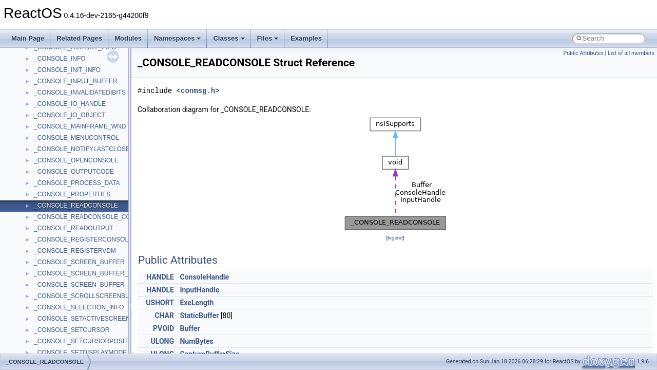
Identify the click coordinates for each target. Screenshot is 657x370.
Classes (228, 38)
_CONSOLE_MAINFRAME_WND (80, 126)
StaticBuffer (199, 315)
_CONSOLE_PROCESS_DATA (77, 183)
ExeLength (197, 303)
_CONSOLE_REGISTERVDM (75, 250)
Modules (128, 38)
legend (395, 237)
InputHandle (199, 290)
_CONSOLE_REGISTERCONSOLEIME (88, 239)
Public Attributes (583, 53)
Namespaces (177, 38)
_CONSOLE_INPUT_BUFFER (76, 81)
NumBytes (196, 341)
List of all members (631, 53)
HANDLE (160, 277)
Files (268, 38)
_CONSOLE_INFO (60, 58)
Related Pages (79, 38)
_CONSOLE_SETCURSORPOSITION (86, 341)
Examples (306, 38)
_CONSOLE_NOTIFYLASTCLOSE (82, 149)
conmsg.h (198, 91)
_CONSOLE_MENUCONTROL (76, 137)
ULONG (162, 341)
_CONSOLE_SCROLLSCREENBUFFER (90, 296)
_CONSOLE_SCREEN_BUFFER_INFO (88, 273)
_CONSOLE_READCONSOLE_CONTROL (92, 216)
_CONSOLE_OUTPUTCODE (74, 171)
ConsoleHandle (204, 277)
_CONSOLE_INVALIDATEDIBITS (80, 92)
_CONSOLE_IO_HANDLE (70, 103)
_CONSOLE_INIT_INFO (67, 69)
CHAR (164, 315)
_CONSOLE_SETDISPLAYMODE (80, 352)
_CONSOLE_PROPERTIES (72, 194)
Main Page (27, 38)
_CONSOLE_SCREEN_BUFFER (79, 262)
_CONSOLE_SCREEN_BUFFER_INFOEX (92, 284)
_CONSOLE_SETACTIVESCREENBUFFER (94, 318)
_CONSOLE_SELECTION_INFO (79, 307)
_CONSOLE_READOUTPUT (73, 228)
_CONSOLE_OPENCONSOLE (76, 160)
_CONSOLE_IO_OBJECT (69, 115)
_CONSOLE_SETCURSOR (71, 330)
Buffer (190, 328)
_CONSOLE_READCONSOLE (76, 205)
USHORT (160, 303)
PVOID (163, 328)
